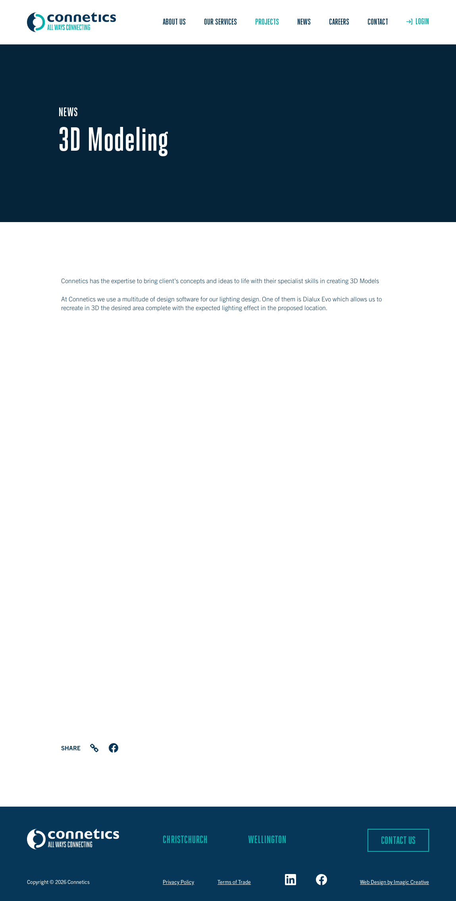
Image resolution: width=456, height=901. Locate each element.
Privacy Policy (178, 881)
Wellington (267, 840)
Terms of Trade (234, 881)
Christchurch (185, 840)
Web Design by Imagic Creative (394, 881)
